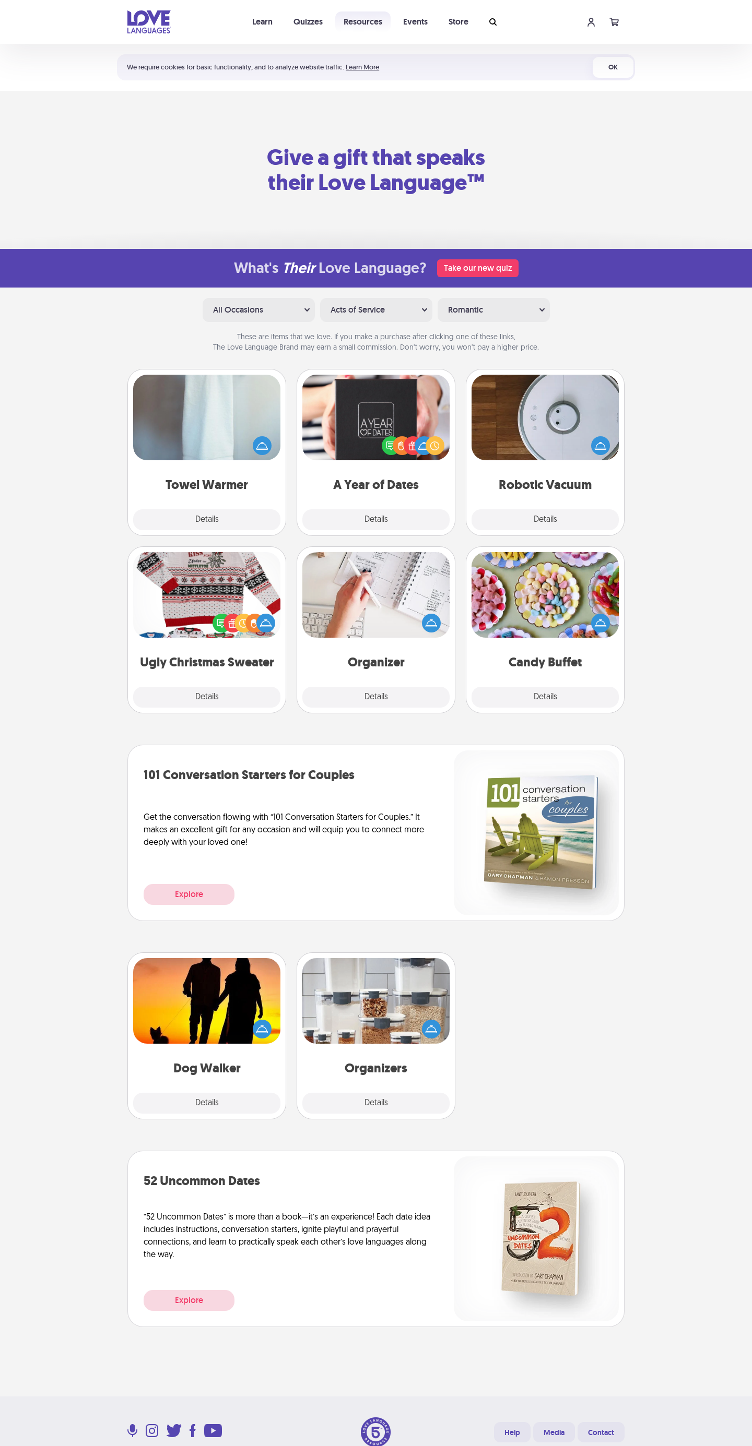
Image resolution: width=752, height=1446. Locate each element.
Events (415, 21)
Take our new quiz (478, 267)
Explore (189, 894)
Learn (262, 21)
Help (512, 1432)
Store (458, 21)
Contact (601, 1432)
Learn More (362, 67)
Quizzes (308, 21)
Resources (363, 21)
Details (207, 520)
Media (554, 1432)
